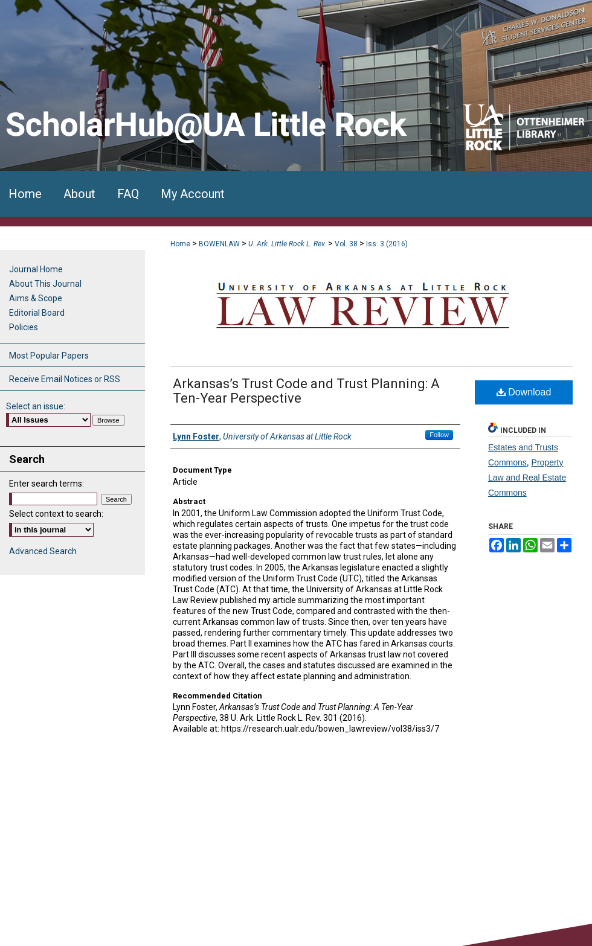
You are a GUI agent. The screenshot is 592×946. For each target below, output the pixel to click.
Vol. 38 (346, 244)
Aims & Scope (35, 298)
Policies (23, 327)
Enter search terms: (46, 483)
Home (180, 244)
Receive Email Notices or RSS (64, 379)
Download (524, 392)
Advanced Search (43, 551)
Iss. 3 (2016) (387, 244)
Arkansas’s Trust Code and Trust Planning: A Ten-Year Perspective (306, 391)
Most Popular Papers (49, 355)
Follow (439, 434)
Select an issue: (35, 406)
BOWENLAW (219, 244)
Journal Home (36, 269)
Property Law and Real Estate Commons (527, 477)
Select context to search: (56, 514)
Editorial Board (37, 313)
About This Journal (45, 284)
